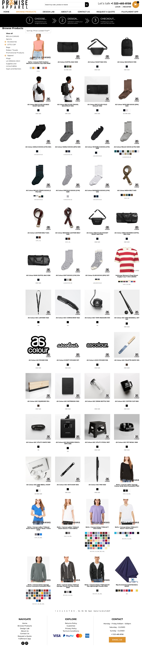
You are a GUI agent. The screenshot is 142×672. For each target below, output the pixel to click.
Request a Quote (25, 636)
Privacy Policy (71, 628)
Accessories (12, 42)
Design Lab (24, 628)
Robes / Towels (12, 50)
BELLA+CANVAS (12, 36)
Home (24, 623)
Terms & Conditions (71, 631)
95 (82, 611)
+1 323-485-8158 (121, 3)
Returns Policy (71, 623)
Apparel (10, 55)
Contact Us (24, 633)
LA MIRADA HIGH (13, 61)
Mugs (8, 58)
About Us (25, 631)
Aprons (9, 39)
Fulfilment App (24, 639)
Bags (8, 47)
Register (127, 7)
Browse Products (25, 626)
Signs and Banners (13, 69)
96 (86, 611)
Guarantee (71, 626)
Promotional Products (15, 53)
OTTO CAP (11, 45)
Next (90, 611)
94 (79, 611)
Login (117, 7)
